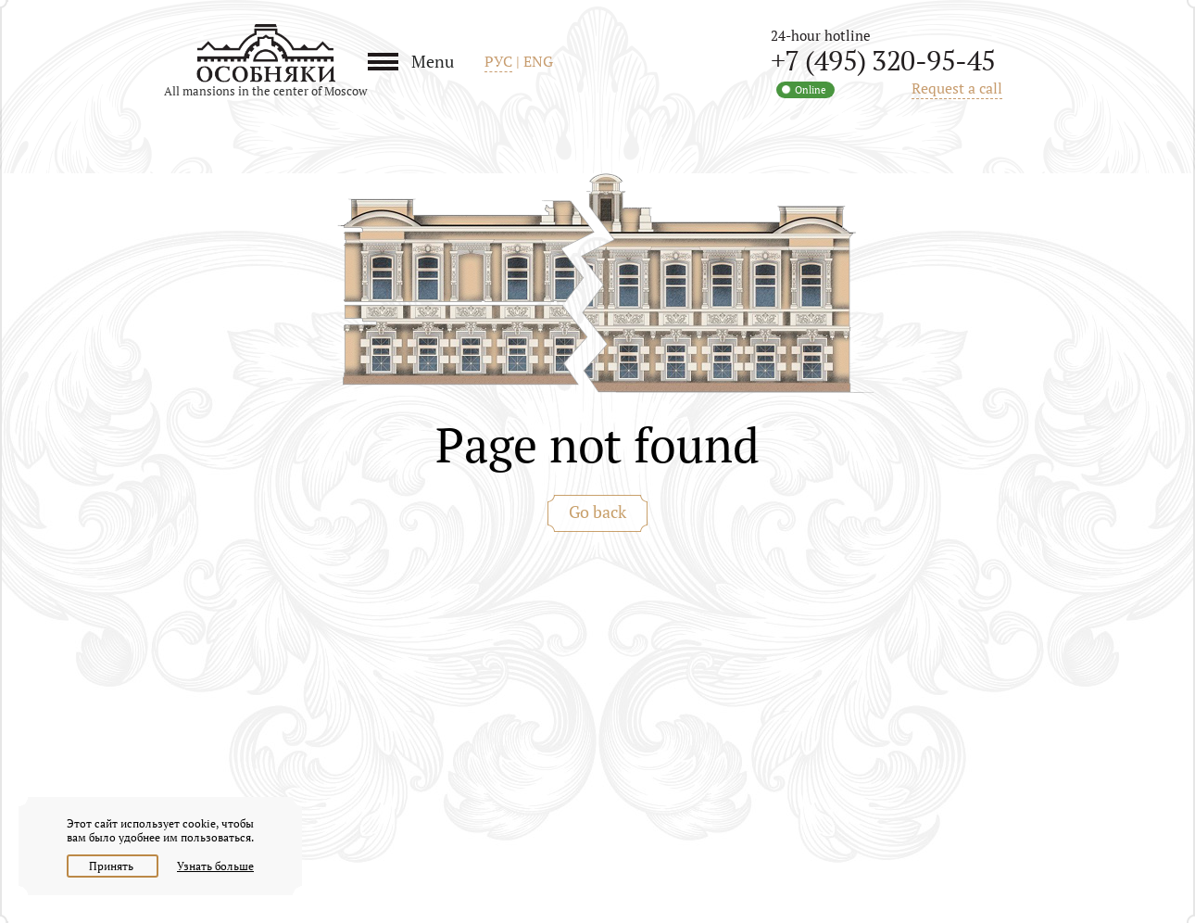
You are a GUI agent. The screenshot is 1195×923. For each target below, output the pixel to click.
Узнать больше (215, 866)
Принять (112, 866)
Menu (432, 61)
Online (810, 89)
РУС (498, 61)
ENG (538, 61)
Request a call (957, 88)
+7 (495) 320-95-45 (883, 60)
